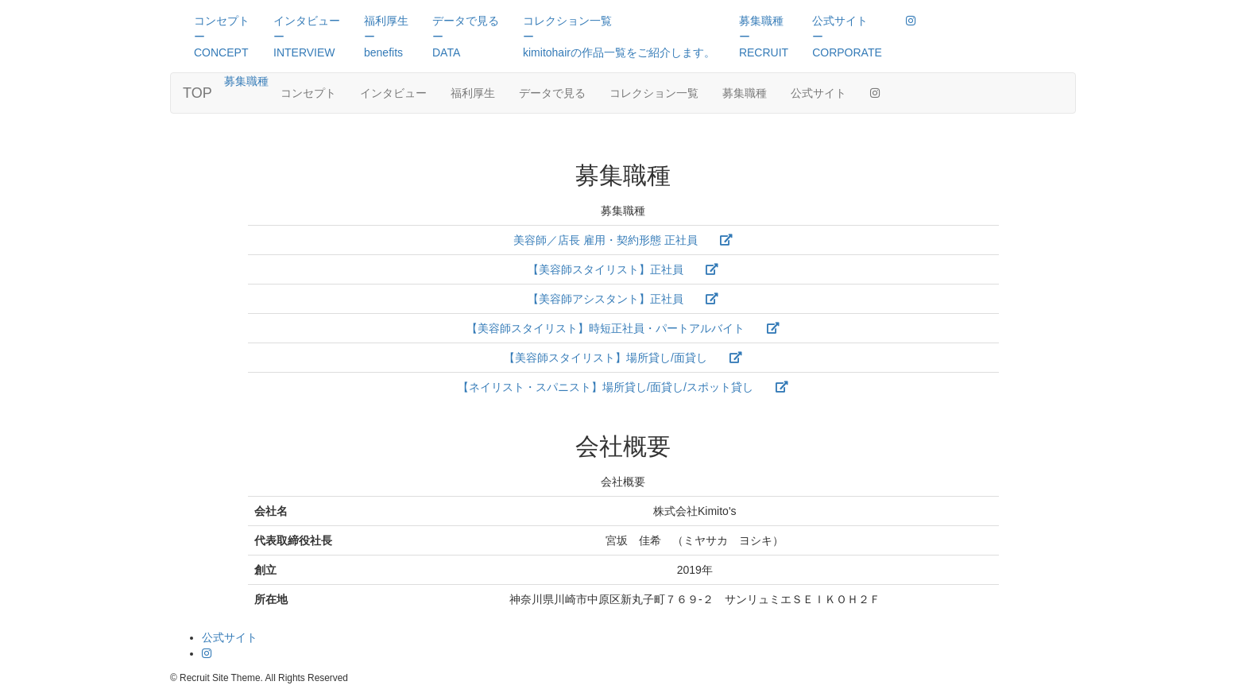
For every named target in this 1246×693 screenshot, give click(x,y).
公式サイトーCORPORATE (847, 36)
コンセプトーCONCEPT (222, 36)
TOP (197, 93)
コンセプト (308, 93)
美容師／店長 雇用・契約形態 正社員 (623, 240)
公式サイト (818, 93)
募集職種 (246, 81)
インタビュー (393, 93)
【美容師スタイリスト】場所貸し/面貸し (623, 357)
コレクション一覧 (653, 93)
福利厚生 (473, 93)
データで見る (552, 93)
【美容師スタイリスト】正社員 (623, 269)
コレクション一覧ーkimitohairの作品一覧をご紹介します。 (619, 36)
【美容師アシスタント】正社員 (623, 298)
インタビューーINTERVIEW (306, 36)
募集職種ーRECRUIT (763, 36)
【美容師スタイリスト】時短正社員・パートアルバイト (623, 328)
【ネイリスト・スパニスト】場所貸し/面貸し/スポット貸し (623, 387)
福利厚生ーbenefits (386, 36)
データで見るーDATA (465, 36)
